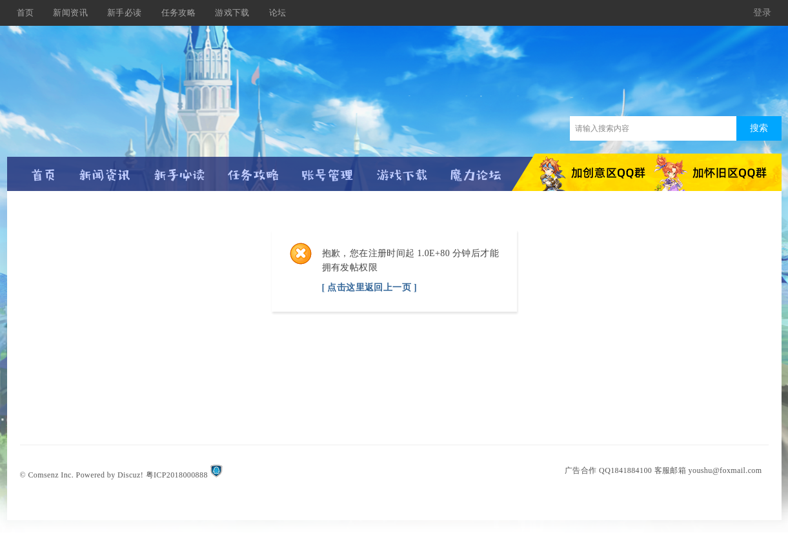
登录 (762, 12)
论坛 (278, 12)
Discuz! (130, 474)
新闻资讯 (70, 12)
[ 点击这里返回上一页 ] (370, 287)
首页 (25, 12)
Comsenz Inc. (51, 474)
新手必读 (124, 12)
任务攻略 (178, 12)
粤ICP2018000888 (177, 474)
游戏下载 (232, 12)
